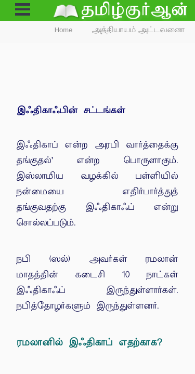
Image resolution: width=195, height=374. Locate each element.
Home (64, 30)
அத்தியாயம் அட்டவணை (138, 30)
